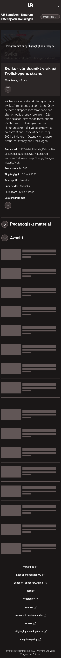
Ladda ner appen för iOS (30, 574)
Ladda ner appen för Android (30, 582)
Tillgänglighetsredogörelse (31, 631)
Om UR (30, 623)
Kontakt (30, 607)
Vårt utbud (30, 566)
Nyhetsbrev (30, 598)
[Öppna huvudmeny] (4, 5)
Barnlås (30, 590)
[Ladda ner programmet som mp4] (8, 205)
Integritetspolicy (30, 639)
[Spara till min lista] (8, 89)
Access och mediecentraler (30, 615)
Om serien (50, 17)
